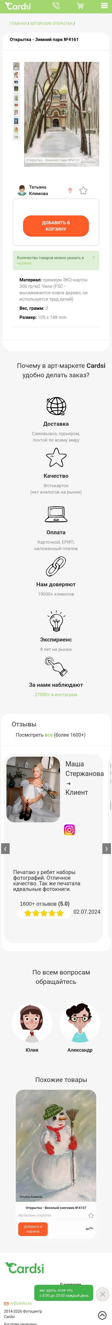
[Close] (93, 257)
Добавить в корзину (33, 1229)
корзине (24, 263)
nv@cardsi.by (18, 1303)
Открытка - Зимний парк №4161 (44, 39)
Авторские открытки (51, 23)
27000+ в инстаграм (56, 694)
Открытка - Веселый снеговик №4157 (56, 1208)
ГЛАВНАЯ (18, 23)
